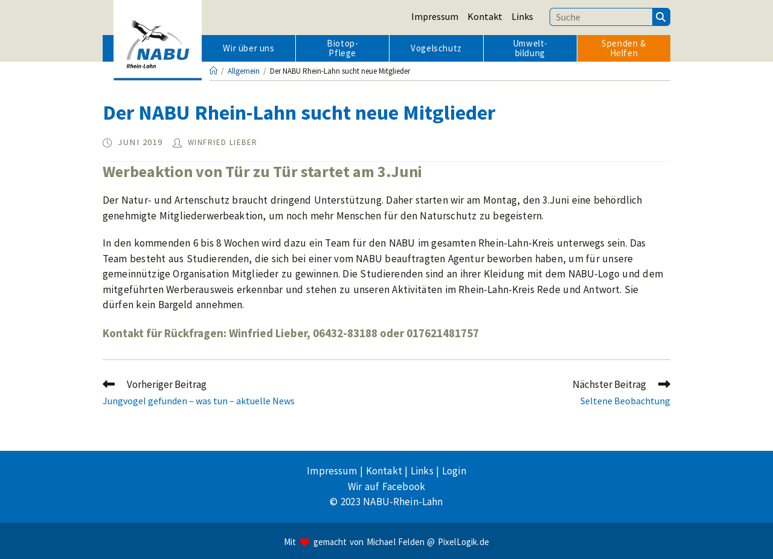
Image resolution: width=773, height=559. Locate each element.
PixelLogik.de (463, 542)
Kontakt (484, 16)
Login (454, 470)
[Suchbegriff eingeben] (601, 17)
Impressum (434, 16)
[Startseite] (213, 71)
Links (522, 16)
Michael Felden (396, 542)
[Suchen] (661, 17)
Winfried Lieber (223, 142)
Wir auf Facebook (386, 486)
